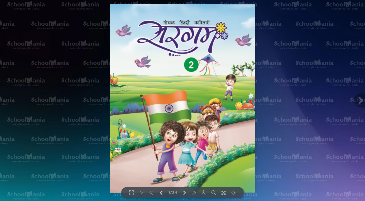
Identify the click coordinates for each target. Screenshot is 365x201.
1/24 (173, 193)
